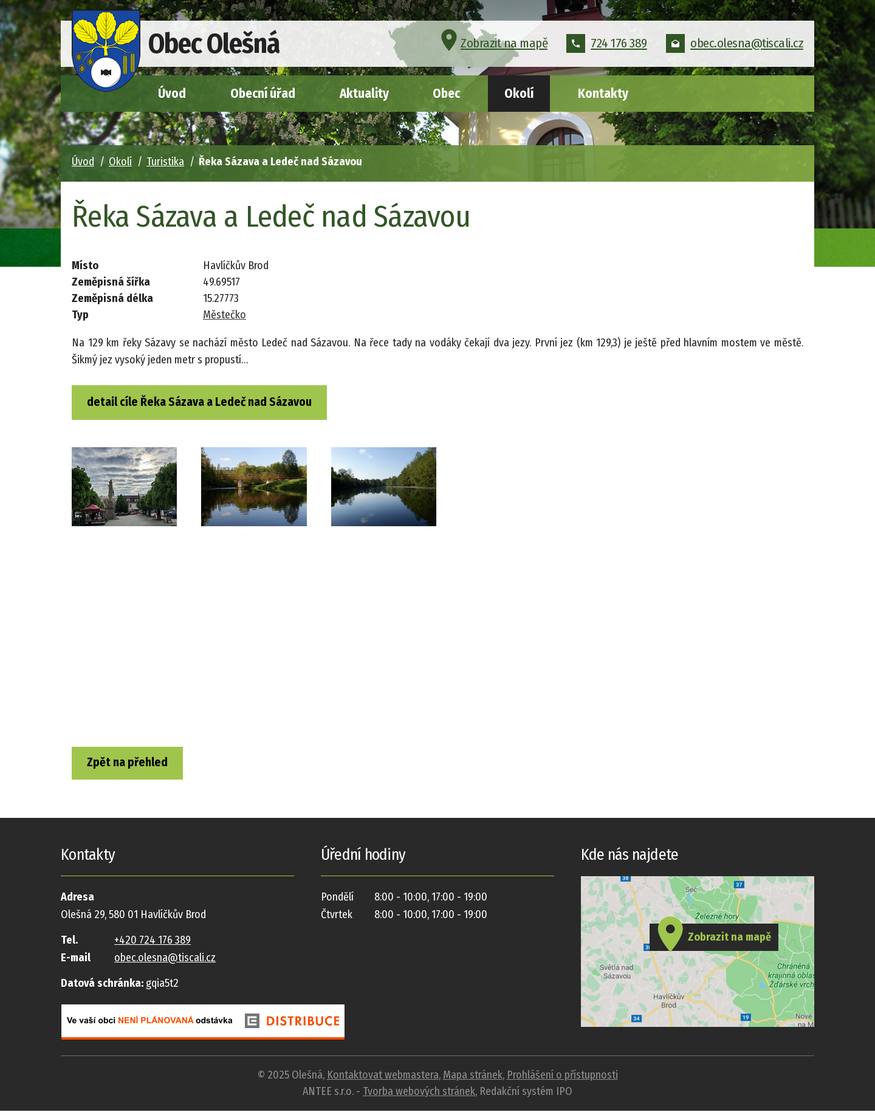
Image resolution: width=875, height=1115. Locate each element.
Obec (446, 93)
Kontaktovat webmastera (383, 1079)
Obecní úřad (262, 93)
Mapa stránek (473, 1079)
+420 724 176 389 (152, 945)
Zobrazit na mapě (492, 45)
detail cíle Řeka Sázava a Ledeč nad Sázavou (204, 403)
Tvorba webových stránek (419, 1095)
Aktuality (364, 93)
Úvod (172, 93)
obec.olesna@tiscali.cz (734, 45)
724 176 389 (606, 45)
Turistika (165, 161)
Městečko (224, 314)
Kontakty (603, 93)
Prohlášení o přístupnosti (562, 1079)
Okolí (519, 93)
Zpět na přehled (132, 765)
